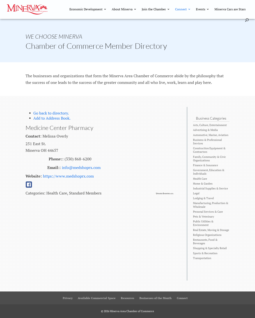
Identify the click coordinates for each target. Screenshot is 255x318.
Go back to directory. (51, 113)
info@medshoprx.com (81, 167)
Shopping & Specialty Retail (210, 248)
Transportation (202, 258)
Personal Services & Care (208, 211)
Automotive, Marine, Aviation (210, 135)
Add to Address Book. (52, 118)
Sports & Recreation (205, 253)
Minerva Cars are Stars (230, 9)
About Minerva (122, 9)
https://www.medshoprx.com (68, 176)
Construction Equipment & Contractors (209, 150)
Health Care (200, 178)
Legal (196, 193)
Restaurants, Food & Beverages (205, 241)
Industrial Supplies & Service (210, 188)
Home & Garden (202, 183)
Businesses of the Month (155, 298)
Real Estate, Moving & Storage (211, 230)
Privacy (68, 298)
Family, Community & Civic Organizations (209, 158)
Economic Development (86, 9)
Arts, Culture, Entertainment (210, 125)
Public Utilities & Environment (203, 223)
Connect (181, 9)
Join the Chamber (154, 9)
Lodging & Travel (203, 198)
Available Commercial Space (97, 298)
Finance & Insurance (205, 165)
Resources (127, 298)
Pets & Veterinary (203, 216)
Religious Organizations (207, 235)
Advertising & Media (205, 130)
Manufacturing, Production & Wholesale (210, 204)
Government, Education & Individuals (208, 171)
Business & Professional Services (207, 141)
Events (200, 9)
